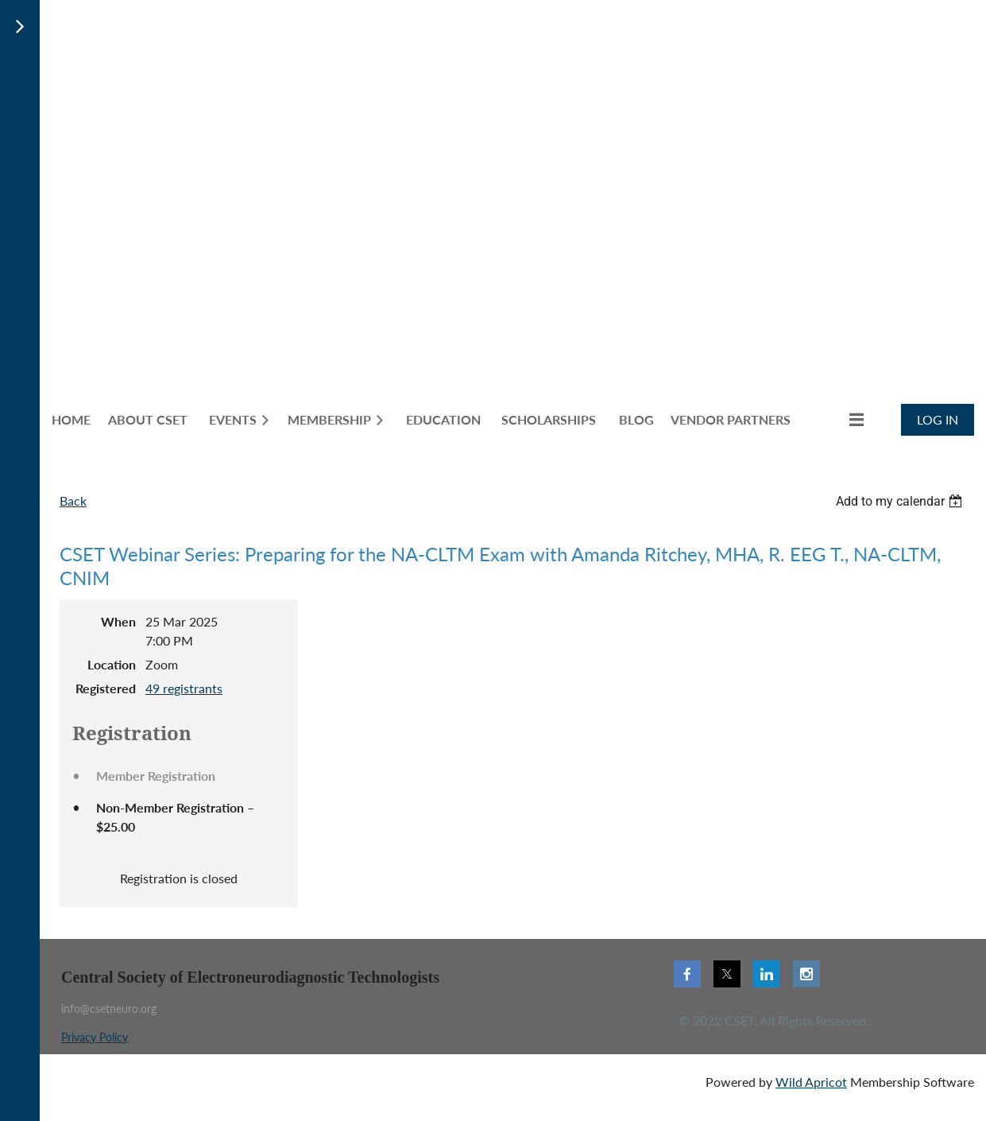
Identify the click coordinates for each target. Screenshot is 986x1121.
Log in (937, 419)
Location (111, 664)
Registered (105, 688)
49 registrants (183, 688)
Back (73, 500)
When (118, 621)
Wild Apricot (811, 1081)
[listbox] (901, 501)
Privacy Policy (94, 1037)
